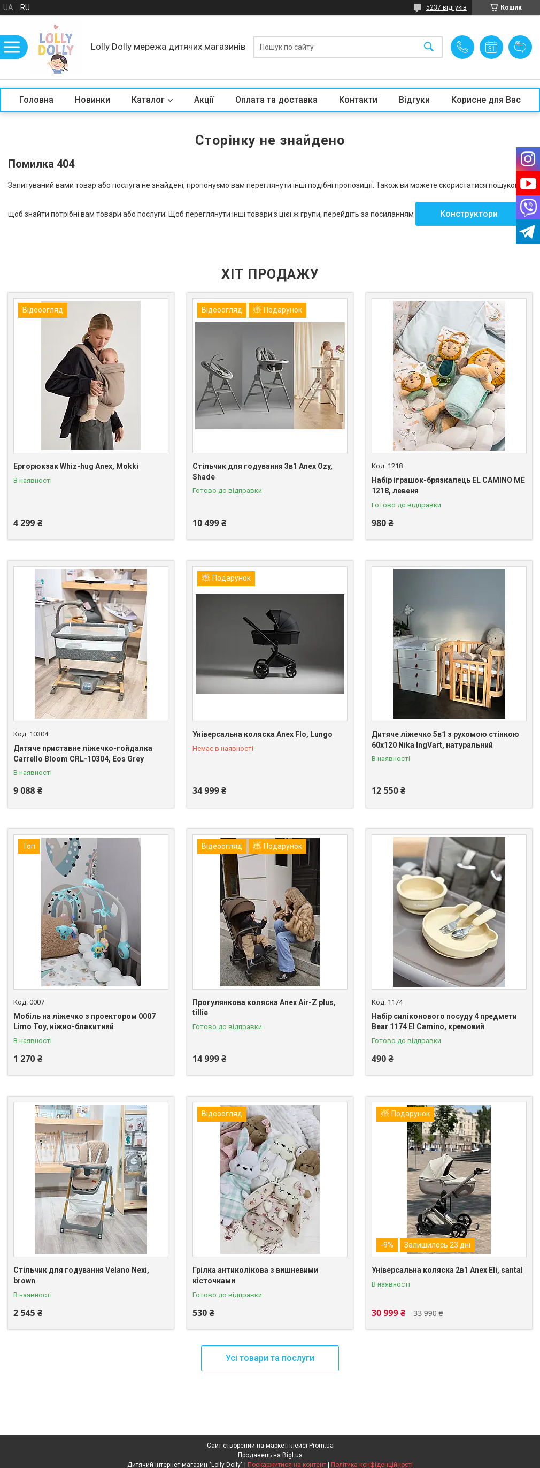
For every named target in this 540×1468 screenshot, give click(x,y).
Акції (204, 100)
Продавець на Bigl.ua (270, 1455)
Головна (36, 100)
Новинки (92, 100)
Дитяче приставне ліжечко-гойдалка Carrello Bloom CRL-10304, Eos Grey (82, 753)
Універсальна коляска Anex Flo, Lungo (262, 734)
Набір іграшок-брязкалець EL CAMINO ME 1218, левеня (448, 485)
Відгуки (414, 100)
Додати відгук (520, 47)
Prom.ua (321, 1445)
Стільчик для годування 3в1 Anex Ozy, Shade (262, 471)
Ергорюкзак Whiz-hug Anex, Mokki (75, 466)
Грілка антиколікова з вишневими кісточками (255, 1275)
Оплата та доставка (276, 100)
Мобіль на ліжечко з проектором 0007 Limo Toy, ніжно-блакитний (84, 1021)
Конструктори (469, 214)
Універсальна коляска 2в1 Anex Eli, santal (447, 1270)
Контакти (358, 100)
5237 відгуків (446, 7)
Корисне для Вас (486, 100)
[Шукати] (429, 47)
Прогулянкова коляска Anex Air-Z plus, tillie (264, 1007)
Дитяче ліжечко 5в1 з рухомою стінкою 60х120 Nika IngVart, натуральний (445, 739)
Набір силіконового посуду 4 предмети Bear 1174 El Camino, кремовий (444, 1021)
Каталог (148, 100)
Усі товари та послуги (270, 1358)
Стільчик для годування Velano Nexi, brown (81, 1275)
